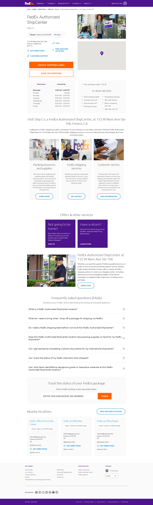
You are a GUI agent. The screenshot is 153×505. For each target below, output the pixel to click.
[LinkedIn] (50, 492)
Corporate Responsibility (64, 472)
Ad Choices (124, 502)
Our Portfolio (29, 472)
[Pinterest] (56, 492)
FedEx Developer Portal (85, 472)
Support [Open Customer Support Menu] (87, 3)
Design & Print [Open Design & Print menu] (64, 3)
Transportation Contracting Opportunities (37, 479)
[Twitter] (43, 492)
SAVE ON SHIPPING (45, 72)
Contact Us (60, 477)
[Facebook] (39, 492)
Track (104, 396)
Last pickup (61, 84)
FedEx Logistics (83, 474)
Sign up (51, 244)
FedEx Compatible (83, 470)
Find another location (60, 50)
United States (111, 470)
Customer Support (37, 56)
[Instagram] (46, 492)
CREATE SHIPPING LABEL (47, 64)
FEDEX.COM (84, 285)
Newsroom (60, 474)
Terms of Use (101, 502)
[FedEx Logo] (29, 3)
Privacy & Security (113, 502)
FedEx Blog (60, 470)
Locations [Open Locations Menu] (76, 3)
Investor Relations (30, 474)
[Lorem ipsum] (111, 476)
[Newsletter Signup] (36, 492)
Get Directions (36, 51)
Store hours (41, 84)
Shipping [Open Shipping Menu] (41, 3)
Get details (75, 195)
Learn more (42, 195)
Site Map (78, 502)
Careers (27, 477)
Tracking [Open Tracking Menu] (51, 3)
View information (107, 195)
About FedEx (29, 470)
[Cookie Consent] (89, 502)
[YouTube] (53, 492)
